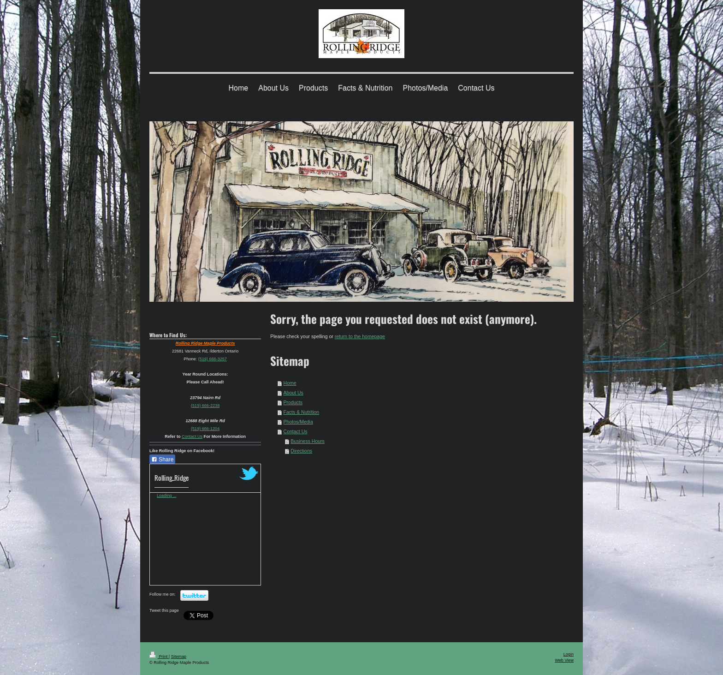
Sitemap (178, 656)
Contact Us (296, 431)
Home (290, 383)
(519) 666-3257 (212, 359)
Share (162, 459)
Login (568, 654)
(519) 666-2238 (205, 405)
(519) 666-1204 (205, 428)
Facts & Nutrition (302, 412)
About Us (293, 392)
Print (159, 656)
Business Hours (307, 441)
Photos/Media (298, 421)
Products (293, 402)
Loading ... (166, 495)
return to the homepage (360, 336)
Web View (564, 660)
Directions (301, 451)
